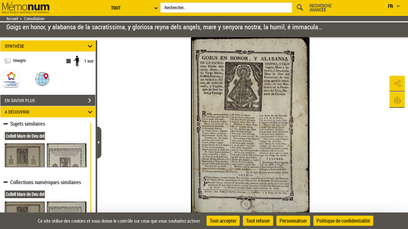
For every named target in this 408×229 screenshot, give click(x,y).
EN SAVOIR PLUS (50, 100)
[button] (42, 79)
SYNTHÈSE (49, 46)
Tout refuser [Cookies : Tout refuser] (258, 220)
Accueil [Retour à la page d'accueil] (12, 18)
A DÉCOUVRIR (49, 111)
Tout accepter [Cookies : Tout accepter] (223, 220)
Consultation (34, 18)
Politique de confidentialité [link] (343, 220)
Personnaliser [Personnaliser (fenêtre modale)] (293, 220)
